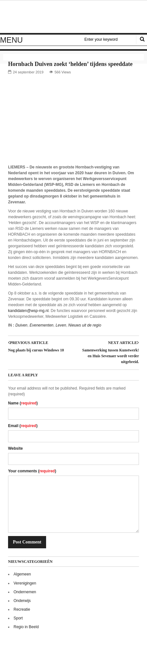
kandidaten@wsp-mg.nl (28, 310)
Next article (123, 342)
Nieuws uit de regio (84, 325)
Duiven (21, 325)
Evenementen (42, 325)
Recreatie (22, 609)
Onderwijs (22, 600)
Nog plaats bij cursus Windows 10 (36, 350)
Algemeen (22, 574)
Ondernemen (25, 592)
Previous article (28, 342)
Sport (18, 618)
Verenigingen (25, 583)
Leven (60, 325)
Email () (22, 426)
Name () (23, 403)
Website (15, 448)
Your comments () (32, 471)
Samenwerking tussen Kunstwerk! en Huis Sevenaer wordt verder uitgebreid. (110, 356)
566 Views (62, 72)
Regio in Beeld (26, 627)
